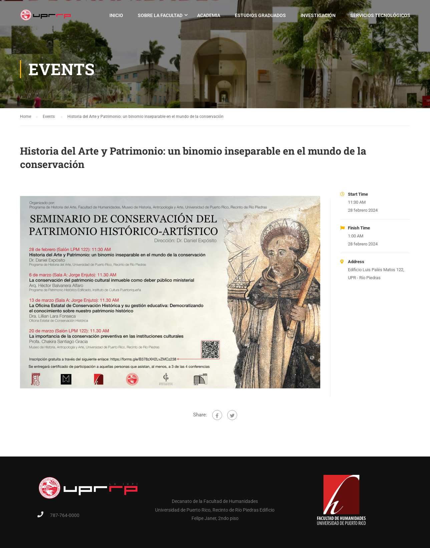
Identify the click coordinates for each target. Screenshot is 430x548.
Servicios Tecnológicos (380, 15)
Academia (208, 15)
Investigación (318, 15)
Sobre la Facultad (160, 15)
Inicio (116, 15)
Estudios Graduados (260, 15)
